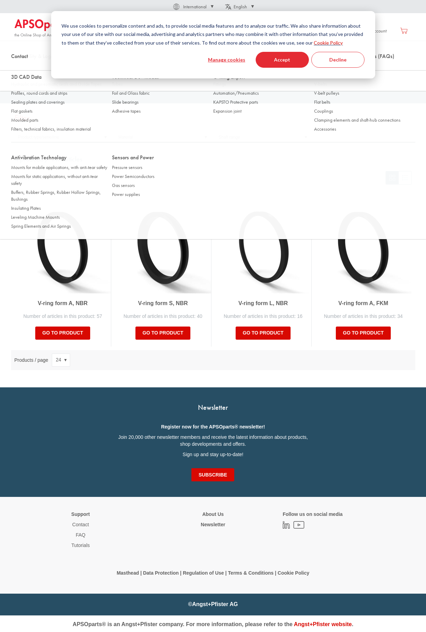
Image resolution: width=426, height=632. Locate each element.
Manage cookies (226, 60)
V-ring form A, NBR (62, 303)
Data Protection (161, 573)
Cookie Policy (328, 43)
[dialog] (213, 44)
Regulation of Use (203, 573)
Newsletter (213, 524)
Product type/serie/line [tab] (38, 137)
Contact (80, 524)
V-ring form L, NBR (263, 303)
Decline (338, 60)
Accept (282, 60)
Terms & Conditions (251, 573)
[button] (193, 6)
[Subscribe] (212, 474)
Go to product (62, 333)
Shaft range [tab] (229, 137)
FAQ (80, 535)
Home (20, 68)
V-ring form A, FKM (363, 303)
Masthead (128, 573)
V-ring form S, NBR (163, 303)
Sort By (22, 177)
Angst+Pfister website (323, 624)
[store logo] (44, 28)
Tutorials (81, 545)
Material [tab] (126, 137)
